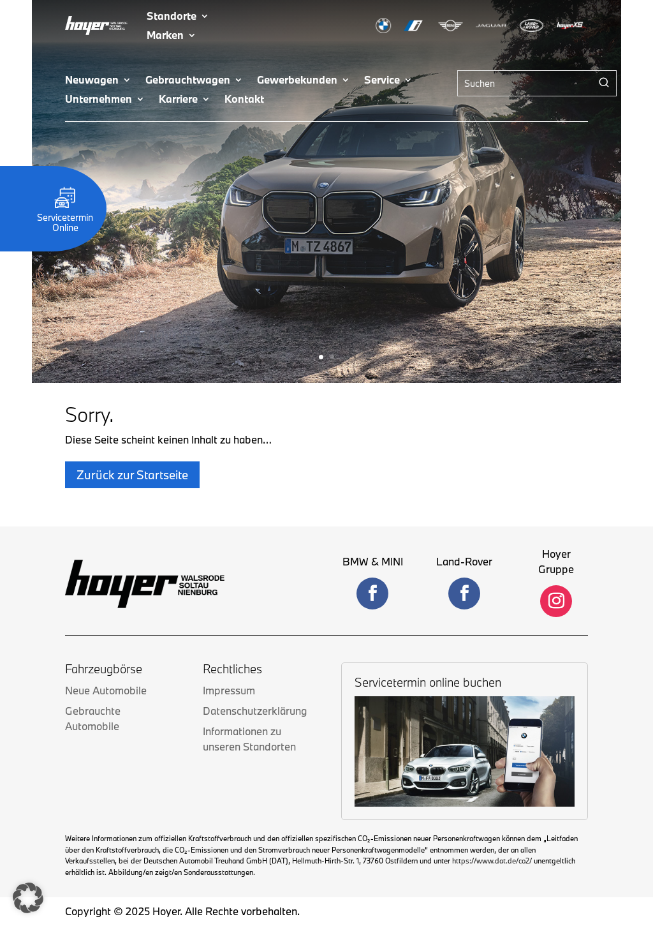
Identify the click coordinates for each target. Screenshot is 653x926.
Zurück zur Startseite (132, 474)
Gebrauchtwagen (187, 80)
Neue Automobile (106, 690)
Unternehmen (98, 99)
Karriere (178, 99)
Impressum (229, 690)
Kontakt (244, 99)
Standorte (171, 16)
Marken (165, 36)
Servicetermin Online (65, 217)
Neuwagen (92, 80)
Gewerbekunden (297, 80)
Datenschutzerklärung (255, 710)
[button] (28, 898)
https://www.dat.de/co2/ (492, 860)
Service (382, 80)
